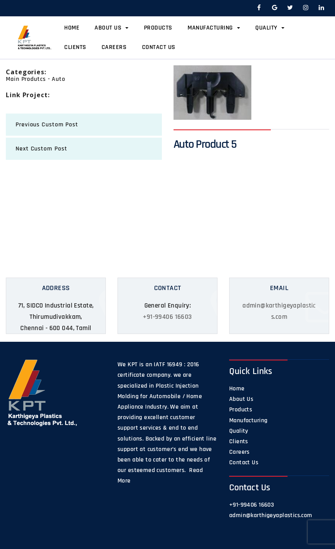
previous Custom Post (47, 125)
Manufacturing (214, 28)
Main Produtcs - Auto (35, 79)
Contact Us (158, 47)
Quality (269, 28)
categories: (26, 72)
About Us (111, 28)
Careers (114, 47)
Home (71, 28)
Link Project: (28, 95)
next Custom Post (41, 149)
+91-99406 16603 (167, 317)
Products (158, 28)
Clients (75, 47)
